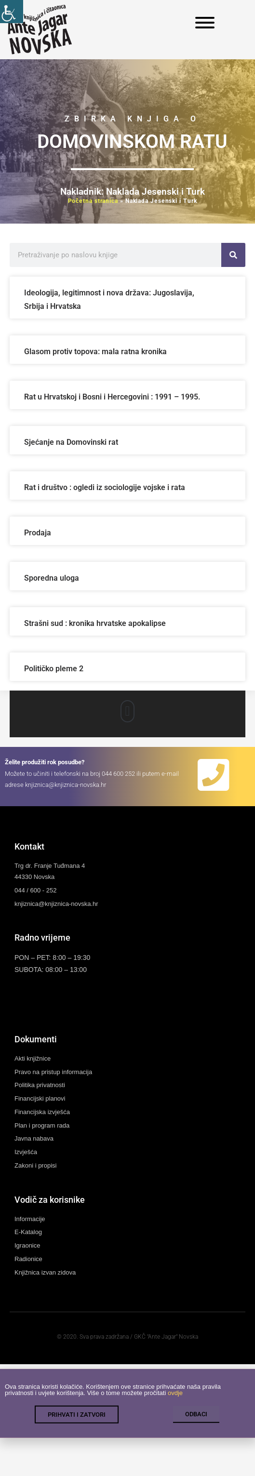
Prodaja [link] (37, 532)
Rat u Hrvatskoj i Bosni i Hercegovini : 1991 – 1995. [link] (113, 396)
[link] (11, 11)
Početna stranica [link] (93, 201)
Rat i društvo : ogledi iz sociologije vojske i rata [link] (104, 487)
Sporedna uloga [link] (51, 578)
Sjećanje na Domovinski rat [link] (72, 442)
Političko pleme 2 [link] (53, 668)
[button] (127, 711)
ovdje (175, 1400)
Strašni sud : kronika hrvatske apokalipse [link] (95, 623)
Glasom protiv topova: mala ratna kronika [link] (95, 351)
